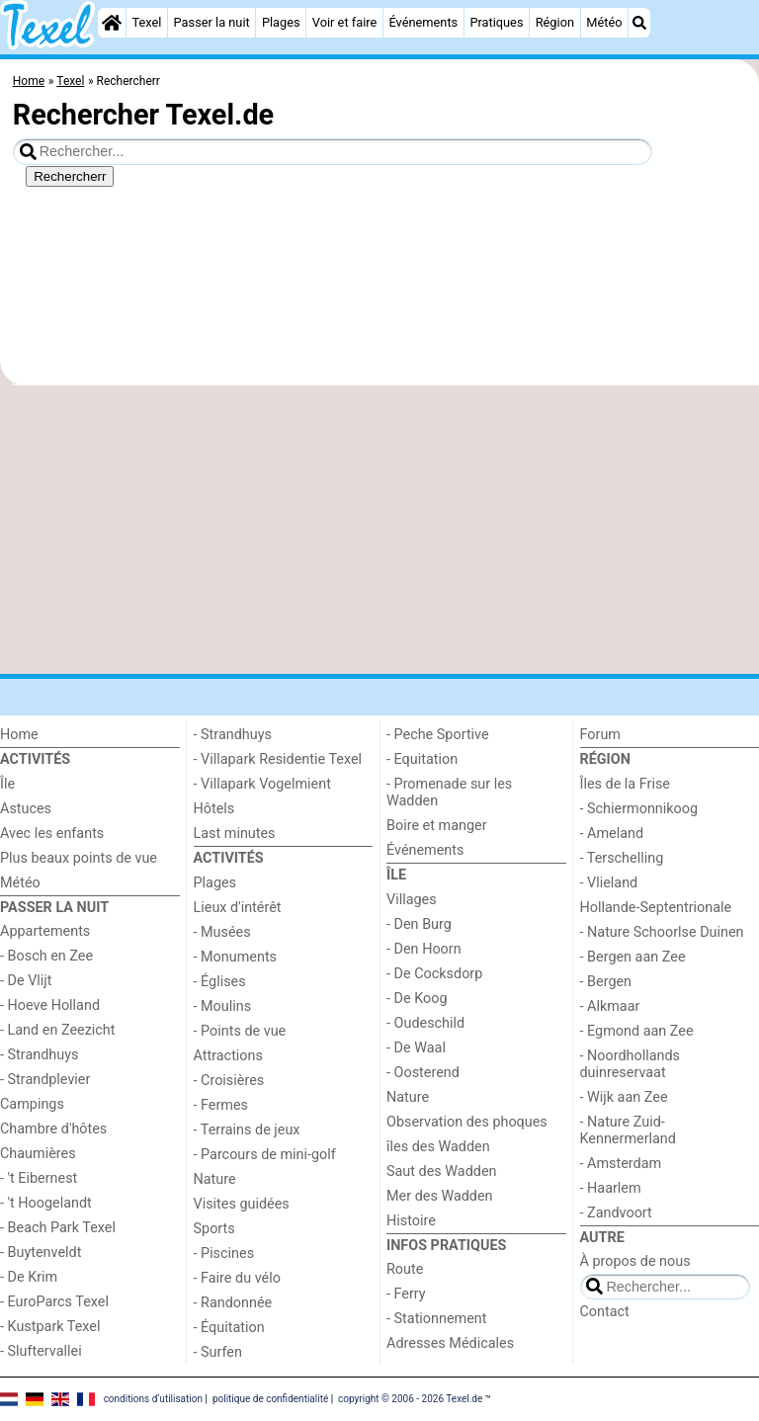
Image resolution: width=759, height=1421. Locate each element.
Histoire (411, 1220)
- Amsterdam (621, 1163)
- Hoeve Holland (50, 1005)
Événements (423, 22)
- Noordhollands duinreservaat (630, 1064)
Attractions (228, 1055)
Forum (600, 734)
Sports (214, 1228)
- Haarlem (610, 1188)
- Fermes (221, 1105)
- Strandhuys (39, 1054)
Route (404, 1269)
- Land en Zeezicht (57, 1030)
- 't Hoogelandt (46, 1203)
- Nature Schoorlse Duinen (662, 932)
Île (7, 784)
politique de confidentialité (270, 1398)
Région (555, 22)
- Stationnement (436, 1318)
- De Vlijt (26, 980)
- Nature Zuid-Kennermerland (628, 1130)
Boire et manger (436, 825)
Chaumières (38, 1153)
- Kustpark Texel (50, 1326)
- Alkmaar (610, 1006)
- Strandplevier (45, 1079)
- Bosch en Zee (46, 956)
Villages (411, 899)
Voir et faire (344, 22)
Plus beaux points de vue (78, 858)
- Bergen (606, 981)
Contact (605, 1311)
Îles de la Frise (625, 784)
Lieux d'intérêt (238, 907)
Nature (215, 1179)
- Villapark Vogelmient (262, 784)
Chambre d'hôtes (53, 1129)
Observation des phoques (467, 1122)
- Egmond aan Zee (637, 1031)
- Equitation (422, 759)
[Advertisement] (379, 529)
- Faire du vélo (237, 1278)
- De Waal (416, 1048)
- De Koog (417, 998)
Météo (604, 22)
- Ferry (406, 1294)
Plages (281, 22)
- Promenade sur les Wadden (449, 792)
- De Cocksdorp (434, 973)
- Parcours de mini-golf (265, 1154)
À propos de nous (635, 1261)
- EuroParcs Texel (54, 1302)
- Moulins (223, 1006)
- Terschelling (622, 858)
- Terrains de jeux (247, 1130)
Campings (32, 1104)
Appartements (45, 931)
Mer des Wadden (439, 1196)
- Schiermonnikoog (639, 808)
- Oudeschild (425, 1023)
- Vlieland (609, 883)
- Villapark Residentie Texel (278, 759)
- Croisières (229, 1080)
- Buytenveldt (40, 1252)
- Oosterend (423, 1072)
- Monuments (236, 957)
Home (19, 734)
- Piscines (224, 1253)
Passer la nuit (212, 22)
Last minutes (235, 833)
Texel (146, 22)
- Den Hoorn (424, 949)
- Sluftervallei (41, 1351)
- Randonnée (233, 1303)
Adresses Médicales (450, 1343)
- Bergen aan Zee (633, 957)
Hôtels (214, 808)
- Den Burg (419, 924)
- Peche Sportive (437, 734)
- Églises (220, 981)
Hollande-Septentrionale (656, 907)
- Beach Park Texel (58, 1227)
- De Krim (28, 1277)
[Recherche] (639, 23)
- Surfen (218, 1352)
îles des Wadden (438, 1146)
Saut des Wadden (441, 1171)
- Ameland (612, 833)
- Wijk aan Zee (624, 1097)
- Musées (222, 932)
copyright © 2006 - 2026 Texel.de (410, 1398)
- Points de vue (240, 1031)
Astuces (25, 808)
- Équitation (229, 1327)
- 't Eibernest (38, 1178)
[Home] (112, 23)
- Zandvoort (616, 1213)
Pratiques (496, 22)
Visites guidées (242, 1204)
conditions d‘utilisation (153, 1398)
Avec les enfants (52, 833)
